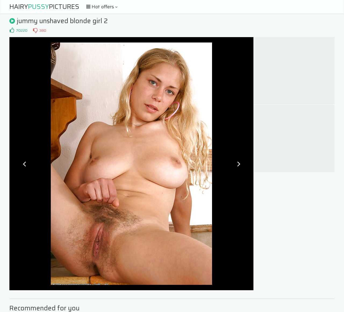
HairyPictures (44, 7)
